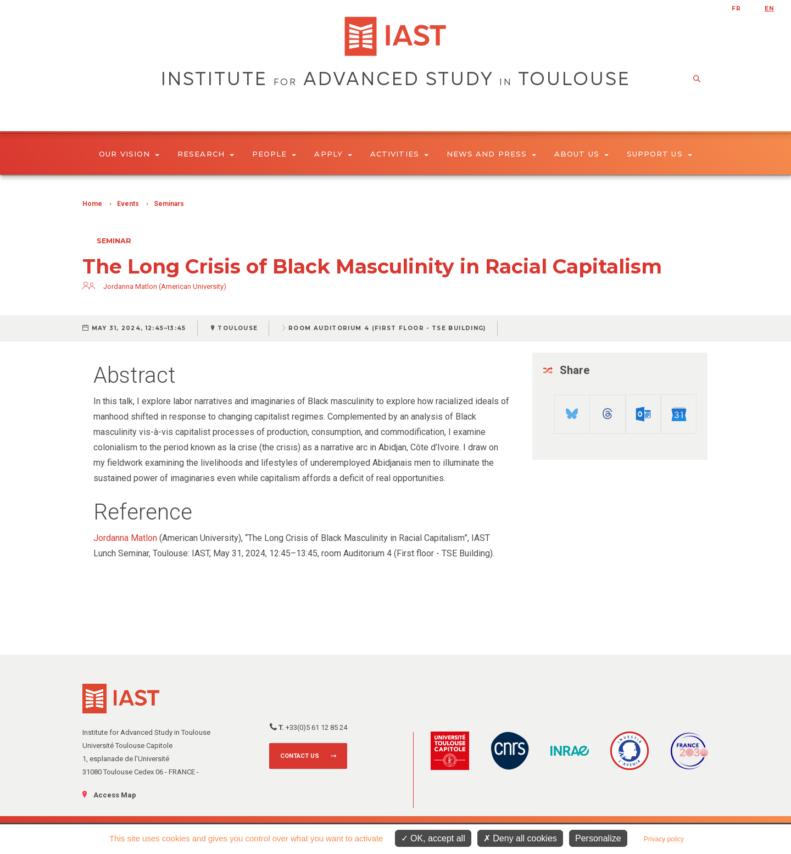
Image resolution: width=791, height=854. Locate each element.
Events (128, 204)
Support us (659, 153)
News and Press (491, 153)
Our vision (129, 153)
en (769, 8)
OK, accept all (433, 838)
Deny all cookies (520, 838)
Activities (399, 153)
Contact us (299, 756)
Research (205, 153)
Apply (333, 153)
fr (736, 8)
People (274, 153)
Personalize (598, 838)
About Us (581, 153)
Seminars (169, 204)
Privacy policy (664, 839)
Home (92, 204)
